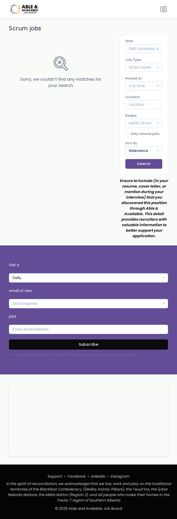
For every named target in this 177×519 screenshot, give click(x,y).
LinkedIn (98, 476)
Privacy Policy (91, 355)
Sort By (131, 143)
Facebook (77, 476)
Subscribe (88, 344)
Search (143, 163)
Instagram (119, 476)
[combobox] (143, 67)
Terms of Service (119, 355)
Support (55, 476)
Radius (131, 115)
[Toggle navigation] (163, 9)
